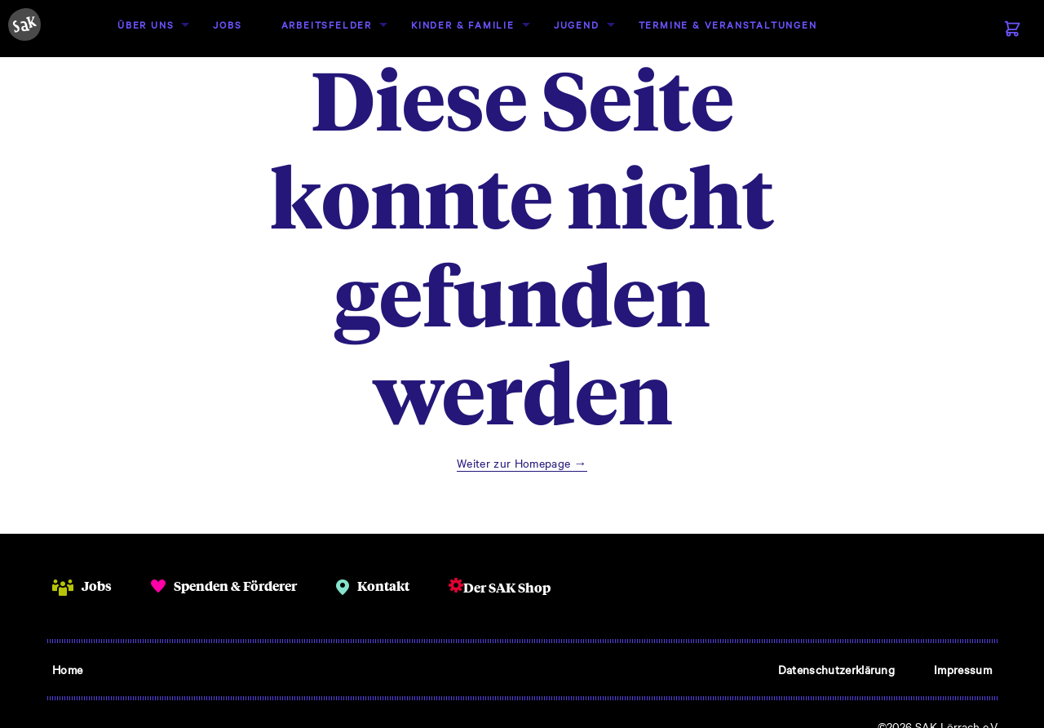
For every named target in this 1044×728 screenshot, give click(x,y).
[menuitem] (145, 25)
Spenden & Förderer (235, 585)
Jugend (576, 24)
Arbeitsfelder (326, 24)
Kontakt (383, 585)
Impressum (963, 669)
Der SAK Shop (507, 587)
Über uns (145, 24)
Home (67, 669)
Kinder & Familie (463, 24)
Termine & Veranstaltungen (728, 24)
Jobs (227, 24)
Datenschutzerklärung (836, 669)
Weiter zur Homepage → (522, 463)
